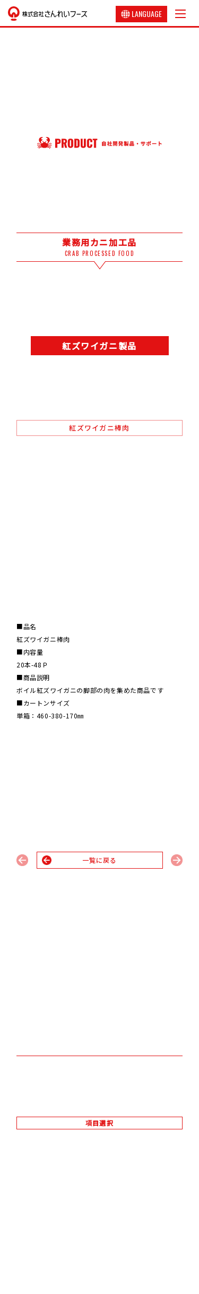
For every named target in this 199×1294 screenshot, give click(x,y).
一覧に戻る (99, 859)
